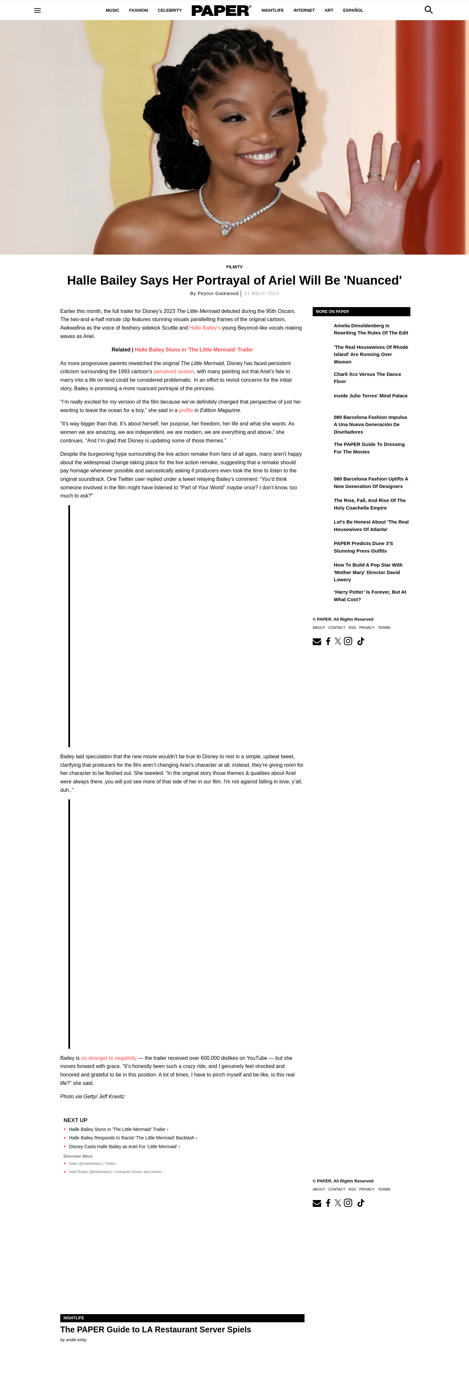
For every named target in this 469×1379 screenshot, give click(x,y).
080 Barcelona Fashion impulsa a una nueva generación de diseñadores (370, 424)
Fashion (138, 10)
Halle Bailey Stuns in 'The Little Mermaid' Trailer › (118, 1129)
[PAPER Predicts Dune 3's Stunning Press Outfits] (322, 548)
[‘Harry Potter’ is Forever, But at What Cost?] (322, 596)
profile (186, 410)
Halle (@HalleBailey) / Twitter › (93, 1163)
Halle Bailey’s (204, 328)
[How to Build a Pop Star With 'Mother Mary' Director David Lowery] (322, 569)
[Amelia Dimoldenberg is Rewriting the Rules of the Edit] (322, 330)
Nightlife (273, 10)
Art (329, 10)
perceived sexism (174, 371)
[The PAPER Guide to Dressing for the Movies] (322, 449)
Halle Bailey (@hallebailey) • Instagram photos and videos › (116, 1172)
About (319, 628)
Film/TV (234, 266)
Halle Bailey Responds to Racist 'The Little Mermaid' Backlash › (133, 1137)
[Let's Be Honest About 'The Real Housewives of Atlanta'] (322, 526)
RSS (352, 628)
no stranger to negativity (109, 1058)
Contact (336, 628)
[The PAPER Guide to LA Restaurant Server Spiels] (182, 1253)
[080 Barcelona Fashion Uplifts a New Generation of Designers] (322, 483)
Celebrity (170, 10)
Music (113, 10)
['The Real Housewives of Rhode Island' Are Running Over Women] (322, 352)
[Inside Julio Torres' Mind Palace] (322, 400)
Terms (384, 628)
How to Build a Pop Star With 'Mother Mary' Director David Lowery (368, 572)
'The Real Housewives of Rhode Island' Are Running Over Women (371, 354)
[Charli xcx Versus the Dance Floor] (322, 379)
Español (353, 10)
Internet (304, 10)
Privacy (367, 628)
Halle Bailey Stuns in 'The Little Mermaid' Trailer (194, 349)
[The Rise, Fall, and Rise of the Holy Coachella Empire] (322, 505)
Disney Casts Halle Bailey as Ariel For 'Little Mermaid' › (124, 1146)
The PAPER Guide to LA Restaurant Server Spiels (155, 1329)
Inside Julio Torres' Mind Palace (371, 395)
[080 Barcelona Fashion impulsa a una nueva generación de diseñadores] (322, 422)
